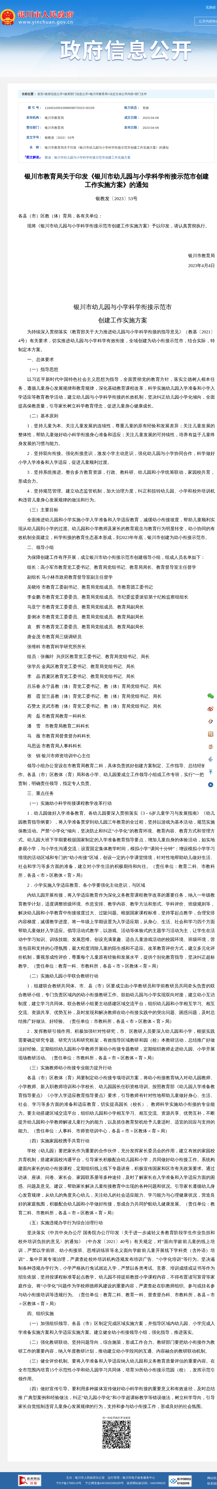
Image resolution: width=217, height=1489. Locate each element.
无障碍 (211, 7)
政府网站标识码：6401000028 (146, 1483)
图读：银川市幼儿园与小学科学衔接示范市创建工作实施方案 (88, 157)
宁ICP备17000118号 (68, 1483)
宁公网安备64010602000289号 (104, 1483)
